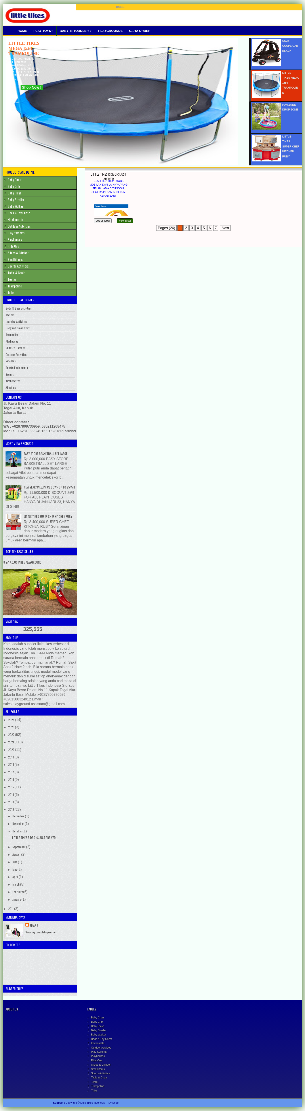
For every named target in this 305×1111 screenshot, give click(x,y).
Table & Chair (16, 272)
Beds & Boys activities (19, 308)
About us (11, 387)
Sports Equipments (17, 367)
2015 (11, 787)
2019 (11, 757)
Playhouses (15, 239)
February (17, 891)
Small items (15, 259)
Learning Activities (16, 321)
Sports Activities (19, 266)
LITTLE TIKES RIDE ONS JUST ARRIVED (109, 176)
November (18, 823)
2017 (11, 772)
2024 (11, 719)
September (19, 846)
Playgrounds (110, 31)
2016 (11, 779)
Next (225, 228)
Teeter (12, 279)
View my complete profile (40, 932)
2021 (11, 742)
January (16, 899)
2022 (11, 734)
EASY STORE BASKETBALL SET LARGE (45, 453)
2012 (11, 809)
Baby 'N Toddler (76, 31)
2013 (11, 801)
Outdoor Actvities (19, 226)
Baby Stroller (16, 199)
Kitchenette (15, 219)
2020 (11, 749)
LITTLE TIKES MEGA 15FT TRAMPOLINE (23, 48)
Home (22, 31)
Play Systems (16, 232)
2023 (11, 727)
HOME (120, 6)
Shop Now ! (31, 87)
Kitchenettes (13, 380)
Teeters (10, 314)
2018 (11, 764)
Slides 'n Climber (15, 347)
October (17, 831)
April (15, 876)
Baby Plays (14, 192)
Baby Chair (14, 179)
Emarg (34, 925)
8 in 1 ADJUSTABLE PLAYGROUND (22, 562)
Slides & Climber (18, 252)
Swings (10, 374)
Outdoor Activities (16, 354)
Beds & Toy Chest (19, 212)
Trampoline (15, 285)
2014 (11, 794)
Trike (11, 292)
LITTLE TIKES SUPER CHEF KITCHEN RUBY (48, 516)
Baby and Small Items (18, 328)
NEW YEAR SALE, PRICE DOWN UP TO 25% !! (49, 487)
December (18, 816)
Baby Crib (14, 186)
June (15, 861)
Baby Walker (15, 206)
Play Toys (43, 31)
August (16, 854)
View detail (125, 220)
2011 (11, 908)
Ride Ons (13, 246)
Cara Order (140, 31)
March (16, 884)
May (14, 869)
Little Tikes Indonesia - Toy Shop (99, 1102)
